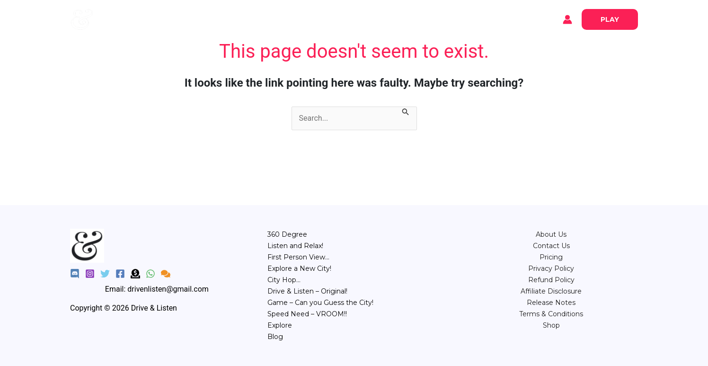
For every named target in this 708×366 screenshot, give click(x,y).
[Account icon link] (567, 19)
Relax (299, 18)
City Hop (364, 18)
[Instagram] (90, 273)
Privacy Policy (551, 268)
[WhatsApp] (150, 273)
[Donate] (135, 273)
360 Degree (287, 234)
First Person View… (298, 257)
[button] (610, 19)
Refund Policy (551, 280)
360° (269, 18)
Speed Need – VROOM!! (307, 314)
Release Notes (551, 302)
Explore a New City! (299, 268)
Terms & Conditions (551, 314)
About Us (551, 234)
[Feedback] (165, 273)
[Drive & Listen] (82, 18)
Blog (155, 19)
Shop (551, 325)
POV (329, 18)
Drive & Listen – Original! (307, 291)
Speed (436, 18)
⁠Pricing (551, 257)
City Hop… (284, 280)
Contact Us (551, 245)
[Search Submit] (405, 113)
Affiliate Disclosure (551, 291)
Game (402, 18)
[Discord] (75, 273)
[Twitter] (105, 273)
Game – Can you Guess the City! (320, 302)
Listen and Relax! (295, 245)
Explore (122, 19)
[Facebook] (120, 273)
